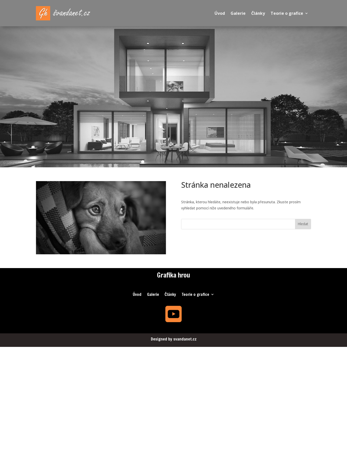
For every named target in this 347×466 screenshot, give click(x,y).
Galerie (238, 13)
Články (258, 13)
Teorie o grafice (287, 13)
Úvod (220, 13)
